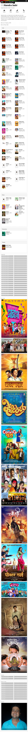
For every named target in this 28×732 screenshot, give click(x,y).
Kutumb (20, 149)
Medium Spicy (22, 197)
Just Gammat (9, 114)
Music (3, 195)
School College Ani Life (9, 66)
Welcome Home (22, 79)
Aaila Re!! (8, 184)
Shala (20, 156)
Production (4, 229)
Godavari (21, 65)
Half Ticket (8, 245)
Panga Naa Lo (22, 177)
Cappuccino (8, 135)
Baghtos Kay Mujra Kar (8, 94)
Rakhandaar (21, 121)
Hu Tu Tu (21, 128)
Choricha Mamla (8, 80)
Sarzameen (21, 51)
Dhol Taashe (8, 107)
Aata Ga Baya (22, 163)
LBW (7, 128)
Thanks (3, 242)
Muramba (21, 211)
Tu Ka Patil (21, 86)
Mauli (7, 86)
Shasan (20, 100)
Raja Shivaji (21, 30)
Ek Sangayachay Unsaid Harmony (21, 206)
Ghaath (7, 58)
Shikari (7, 211)
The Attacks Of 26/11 (9, 150)
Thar (7, 72)
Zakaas (7, 163)
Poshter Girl (8, 100)
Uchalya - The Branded (9, 31)
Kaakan (20, 107)
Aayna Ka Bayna (8, 219)
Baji (20, 114)
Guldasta (8, 170)
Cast (3, 28)
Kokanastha (21, 142)
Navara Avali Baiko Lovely (21, 171)
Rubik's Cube (8, 197)
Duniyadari (21, 135)
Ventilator (21, 93)
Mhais (7, 142)
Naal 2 (20, 58)
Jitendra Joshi (10, 5)
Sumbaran (8, 177)
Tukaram (8, 156)
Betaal (20, 72)
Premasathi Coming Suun (8, 122)
